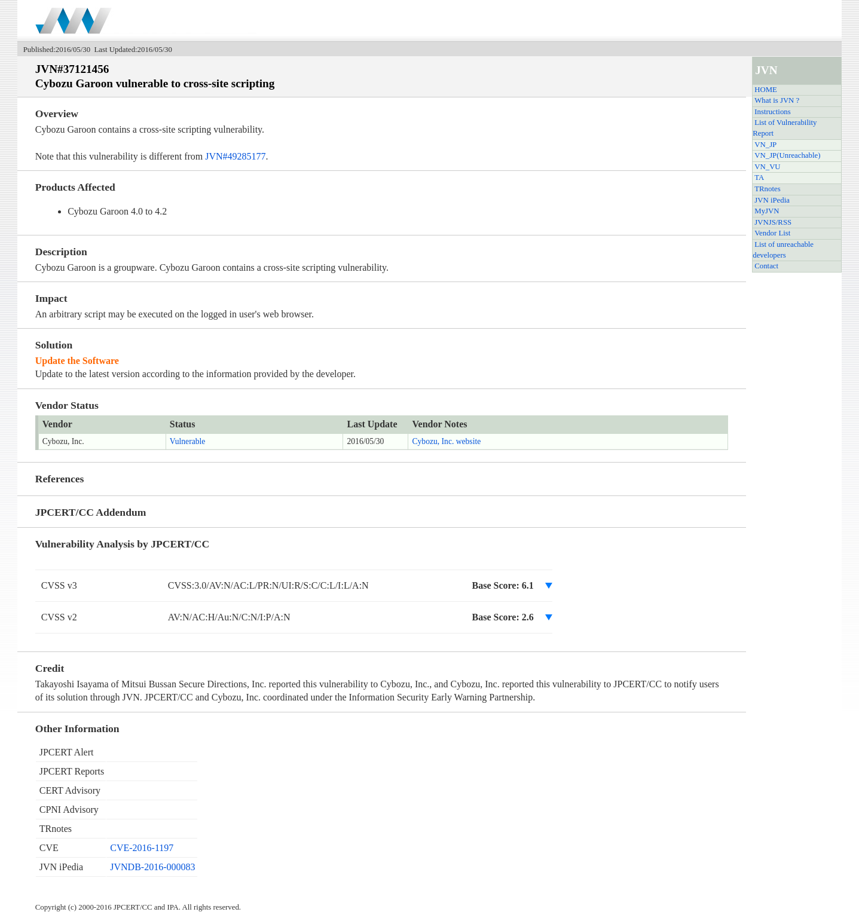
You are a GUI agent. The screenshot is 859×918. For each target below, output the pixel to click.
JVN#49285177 (235, 156)
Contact (766, 266)
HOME (765, 89)
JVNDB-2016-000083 (152, 867)
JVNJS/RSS (772, 222)
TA (759, 177)
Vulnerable (188, 441)
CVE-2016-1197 (141, 848)
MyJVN (766, 211)
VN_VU (767, 167)
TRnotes (767, 189)
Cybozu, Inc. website (446, 441)
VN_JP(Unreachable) (787, 155)
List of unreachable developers (783, 249)
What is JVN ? (776, 100)
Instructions (772, 112)
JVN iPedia (772, 200)
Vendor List (772, 233)
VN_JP (765, 144)
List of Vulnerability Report (785, 127)
